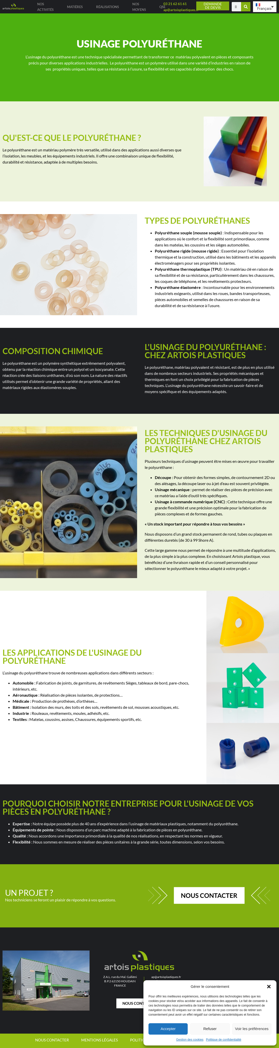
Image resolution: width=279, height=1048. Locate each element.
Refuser (210, 1029)
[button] (268, 986)
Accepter (168, 1029)
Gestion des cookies (189, 1039)
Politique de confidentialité (223, 1039)
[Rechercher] (245, 6)
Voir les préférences (252, 1029)
